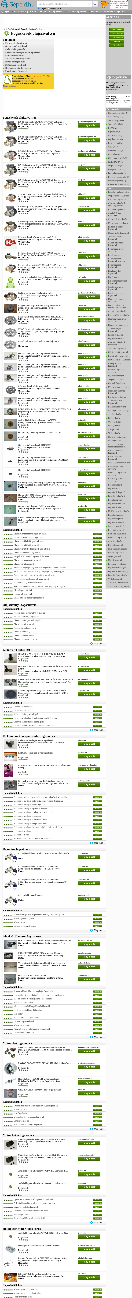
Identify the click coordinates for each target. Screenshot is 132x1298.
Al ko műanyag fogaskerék (114, 330)
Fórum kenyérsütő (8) (117, 173)
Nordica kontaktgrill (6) (118, 113)
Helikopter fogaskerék (23, 1297)
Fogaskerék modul (116, 515)
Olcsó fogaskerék (115, 277)
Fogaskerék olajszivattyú (25, 11)
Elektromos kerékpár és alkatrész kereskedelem (33, 812)
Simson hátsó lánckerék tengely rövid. (29, 1218)
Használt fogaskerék (116, 383)
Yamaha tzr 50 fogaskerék (119, 586)
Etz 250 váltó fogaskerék (118, 315)
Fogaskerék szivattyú (117, 407)
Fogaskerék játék (115, 485)
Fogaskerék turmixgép (117, 575)
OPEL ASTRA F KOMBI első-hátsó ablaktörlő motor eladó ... (45, 941)
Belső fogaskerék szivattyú (115, 250)
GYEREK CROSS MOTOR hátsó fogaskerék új (39, 1090)
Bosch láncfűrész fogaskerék (115, 458)
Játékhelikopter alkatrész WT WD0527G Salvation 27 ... (43, 1183)
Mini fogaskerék (115, 541)
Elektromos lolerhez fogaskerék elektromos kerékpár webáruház (40, 797)
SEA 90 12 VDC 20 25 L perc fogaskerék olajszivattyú (42, 194)
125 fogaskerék (114, 414)
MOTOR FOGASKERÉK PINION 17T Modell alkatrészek (44, 1063)
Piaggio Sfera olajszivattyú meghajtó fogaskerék (39, 305)
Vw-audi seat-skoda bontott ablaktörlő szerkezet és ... (41, 963)
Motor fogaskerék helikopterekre (27, 1293)
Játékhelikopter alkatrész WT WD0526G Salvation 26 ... (43, 1233)
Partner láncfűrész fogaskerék (115, 451)
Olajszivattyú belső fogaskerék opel (28, 541)
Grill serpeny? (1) (115, 117)
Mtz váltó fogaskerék (117, 311)
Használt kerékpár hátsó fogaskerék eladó (31, 1211)
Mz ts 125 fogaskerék (117, 437)
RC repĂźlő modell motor (30, 895)
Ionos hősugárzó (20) (117, 181)
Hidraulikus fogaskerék (118, 325)
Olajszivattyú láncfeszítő (24, 635)
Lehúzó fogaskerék (116, 552)
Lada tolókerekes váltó (23, 707)
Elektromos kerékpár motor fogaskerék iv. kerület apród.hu (38, 801)
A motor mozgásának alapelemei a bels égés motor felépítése (39, 915)
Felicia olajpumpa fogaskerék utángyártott (31, 579)
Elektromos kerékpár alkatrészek (27, 816)
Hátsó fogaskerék (21, 1214)
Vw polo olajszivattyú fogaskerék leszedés (31, 556)
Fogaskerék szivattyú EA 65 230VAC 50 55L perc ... (41, 253)
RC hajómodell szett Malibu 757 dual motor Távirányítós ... (44, 853)
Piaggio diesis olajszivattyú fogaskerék (30, 613)
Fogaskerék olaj (114, 507)
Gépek (6, 11)
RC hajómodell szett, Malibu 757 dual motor (38, 866)
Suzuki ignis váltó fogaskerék (115, 288)
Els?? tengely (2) (115, 128)
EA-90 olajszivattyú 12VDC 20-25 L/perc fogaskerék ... (42, 151)
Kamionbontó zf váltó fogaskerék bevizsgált (32, 1029)
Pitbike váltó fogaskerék (118, 352)
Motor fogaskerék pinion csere (26, 1289)
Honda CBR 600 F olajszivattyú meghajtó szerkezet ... (42, 495)
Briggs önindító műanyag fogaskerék (29, 598)
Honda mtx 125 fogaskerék (114, 272)
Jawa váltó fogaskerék (117, 348)
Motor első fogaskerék (15, 62)
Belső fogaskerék (115, 255)
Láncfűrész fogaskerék (117, 397)
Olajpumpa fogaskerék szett (25, 639)
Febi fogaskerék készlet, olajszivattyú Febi (37, 237)
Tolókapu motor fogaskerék (114, 238)
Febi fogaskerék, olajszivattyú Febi (33, 386)
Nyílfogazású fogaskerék (118, 511)
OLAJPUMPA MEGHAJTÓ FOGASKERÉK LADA (41, 654)
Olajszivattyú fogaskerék (51, 11)
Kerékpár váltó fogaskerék (114, 364)
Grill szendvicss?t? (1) (117, 158)
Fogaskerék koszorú (116, 504)
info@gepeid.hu (9, 85)
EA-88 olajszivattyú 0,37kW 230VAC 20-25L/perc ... (41, 137)
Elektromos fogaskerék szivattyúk (28, 583)
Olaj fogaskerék (114, 556)
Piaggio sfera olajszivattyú (25, 628)
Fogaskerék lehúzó (116, 522)
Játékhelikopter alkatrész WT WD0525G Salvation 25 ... (43, 1171)
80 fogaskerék (114, 425)
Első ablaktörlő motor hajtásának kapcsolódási (33, 999)
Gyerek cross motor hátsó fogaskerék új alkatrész (34, 1199)
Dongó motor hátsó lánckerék (26, 1207)
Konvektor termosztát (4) (118, 184)
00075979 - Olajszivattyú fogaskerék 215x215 (38, 364)
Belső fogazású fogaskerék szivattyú (116, 260)
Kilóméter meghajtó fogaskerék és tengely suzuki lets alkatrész (40, 568)
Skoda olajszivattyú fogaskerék (27, 616)
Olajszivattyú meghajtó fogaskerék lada (30, 534)
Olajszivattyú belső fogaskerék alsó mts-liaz (32, 549)
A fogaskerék (113, 429)
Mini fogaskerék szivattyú (119, 463)
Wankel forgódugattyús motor (26, 1017)
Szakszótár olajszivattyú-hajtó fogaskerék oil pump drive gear (39, 586)
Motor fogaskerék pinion (24, 918)
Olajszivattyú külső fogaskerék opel (28, 545)
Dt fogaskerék (114, 418)
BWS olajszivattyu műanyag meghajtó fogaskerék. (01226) (44, 482)
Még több (98, 643)
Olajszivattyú (13, 29)
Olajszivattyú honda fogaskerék (27, 552)
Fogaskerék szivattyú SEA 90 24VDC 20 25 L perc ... (41, 265)
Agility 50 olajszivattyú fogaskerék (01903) (37, 420)
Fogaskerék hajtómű (116, 492)
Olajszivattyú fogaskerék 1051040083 (34, 445)
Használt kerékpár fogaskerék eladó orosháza (32, 838)
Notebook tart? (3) (115, 150)
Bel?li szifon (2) (115, 143)
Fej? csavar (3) (114, 132)
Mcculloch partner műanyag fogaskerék (116, 445)
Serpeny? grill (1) (115, 124)
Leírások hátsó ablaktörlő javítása (28, 1010)
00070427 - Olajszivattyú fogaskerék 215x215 (38, 375)
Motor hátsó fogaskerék (15, 65)
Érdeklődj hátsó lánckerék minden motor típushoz (34, 1203)
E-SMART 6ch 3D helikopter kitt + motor (36, 1274)
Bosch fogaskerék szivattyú (115, 480)
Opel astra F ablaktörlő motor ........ (34, 975)
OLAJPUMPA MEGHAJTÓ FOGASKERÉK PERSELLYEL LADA (45, 667)
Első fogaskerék (20, 1113)
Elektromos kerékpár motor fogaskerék (108, 11)
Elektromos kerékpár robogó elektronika (30, 823)
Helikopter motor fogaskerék (18, 68)
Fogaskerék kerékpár (117, 496)
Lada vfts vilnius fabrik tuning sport (29, 722)
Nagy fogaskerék (115, 560)
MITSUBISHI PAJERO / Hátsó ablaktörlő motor (40, 953)
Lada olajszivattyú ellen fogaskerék (28, 537)
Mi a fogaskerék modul (117, 549)
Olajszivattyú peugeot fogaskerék (27, 560)
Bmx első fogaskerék (117, 534)
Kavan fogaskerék (115, 545)
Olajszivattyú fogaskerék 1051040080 (34, 457)
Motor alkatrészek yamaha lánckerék (29, 1117)
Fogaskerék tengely (116, 376)
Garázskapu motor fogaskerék (115, 244)
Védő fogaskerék (115, 579)
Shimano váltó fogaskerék (119, 360)
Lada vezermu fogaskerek (24, 1033)
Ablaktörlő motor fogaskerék (18, 59)
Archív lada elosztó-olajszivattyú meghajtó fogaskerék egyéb (39, 571)
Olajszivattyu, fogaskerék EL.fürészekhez (36, 506)
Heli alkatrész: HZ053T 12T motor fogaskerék (38, 1079)
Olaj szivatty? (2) (115, 166)
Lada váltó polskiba (22, 710)
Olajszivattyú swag (22, 632)
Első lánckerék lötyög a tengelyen (28, 1124)
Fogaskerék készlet (116, 338)
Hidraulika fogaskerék (117, 537)
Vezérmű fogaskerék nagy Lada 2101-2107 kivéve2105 (42, 691)
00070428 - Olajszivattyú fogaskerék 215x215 (38, 398)
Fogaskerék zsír (114, 488)
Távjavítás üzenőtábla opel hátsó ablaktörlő (32, 1006)
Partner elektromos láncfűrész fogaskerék (117, 306)
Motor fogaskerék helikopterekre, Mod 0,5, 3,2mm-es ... (42, 1139)
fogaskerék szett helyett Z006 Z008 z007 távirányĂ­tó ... (42, 1258)
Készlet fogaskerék (116, 335)
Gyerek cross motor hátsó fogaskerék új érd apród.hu (36, 1106)
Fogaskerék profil (115, 519)
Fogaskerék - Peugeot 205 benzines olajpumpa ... (39, 341)
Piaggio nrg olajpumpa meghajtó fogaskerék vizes (34, 575)
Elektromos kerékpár (22, 831)
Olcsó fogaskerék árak (23, 590)
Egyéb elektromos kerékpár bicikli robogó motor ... (40, 781)
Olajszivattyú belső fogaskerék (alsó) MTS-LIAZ (39, 432)
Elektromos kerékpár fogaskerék (117, 343)
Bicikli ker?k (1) (115, 154)
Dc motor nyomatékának (24, 1021)
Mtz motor (18, 1014)
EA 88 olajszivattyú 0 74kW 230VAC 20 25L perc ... (40, 165)
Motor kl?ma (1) (115, 135)
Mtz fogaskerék (114, 441)
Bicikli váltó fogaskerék (118, 356)
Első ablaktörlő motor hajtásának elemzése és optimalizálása (39, 995)
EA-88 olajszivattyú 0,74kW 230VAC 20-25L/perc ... (41, 122)
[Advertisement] (50, 21)
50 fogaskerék (114, 433)
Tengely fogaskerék (116, 379)
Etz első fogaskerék (116, 530)
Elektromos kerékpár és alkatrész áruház (30, 820)
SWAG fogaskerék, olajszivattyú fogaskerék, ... (39, 329)
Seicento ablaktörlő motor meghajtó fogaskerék (33, 991)
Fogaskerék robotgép (117, 568)
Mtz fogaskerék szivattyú (118, 410)
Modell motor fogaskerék (16, 71)
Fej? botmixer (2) (115, 139)
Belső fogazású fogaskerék (114, 266)
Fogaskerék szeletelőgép (118, 571)
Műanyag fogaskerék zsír (118, 387)
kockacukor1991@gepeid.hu (24, 81)
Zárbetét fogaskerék (116, 526)
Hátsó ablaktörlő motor (23, 1002)
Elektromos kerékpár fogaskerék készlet (30, 808)
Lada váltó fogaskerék (76, 11)
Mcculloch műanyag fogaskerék (116, 392)
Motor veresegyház (22, 1025)
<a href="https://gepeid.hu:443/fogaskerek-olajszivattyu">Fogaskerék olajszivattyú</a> (118, 100)
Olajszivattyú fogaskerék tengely (27, 620)
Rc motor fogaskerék (14, 55)
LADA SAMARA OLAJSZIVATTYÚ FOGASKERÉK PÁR (44, 409)
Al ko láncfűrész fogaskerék (115, 402)
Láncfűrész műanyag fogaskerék (117, 294)
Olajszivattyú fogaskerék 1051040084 (34, 470)
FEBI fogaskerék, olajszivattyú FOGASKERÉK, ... (40, 317)
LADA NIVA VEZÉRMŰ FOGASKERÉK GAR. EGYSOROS (45, 680)
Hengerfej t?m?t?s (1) (117, 169)
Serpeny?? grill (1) (116, 120)
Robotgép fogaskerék (117, 564)
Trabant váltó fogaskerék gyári (26, 714)
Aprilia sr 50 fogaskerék (118, 583)
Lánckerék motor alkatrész (25, 926)
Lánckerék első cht (21, 1121)
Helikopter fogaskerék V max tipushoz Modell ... (39, 1245)
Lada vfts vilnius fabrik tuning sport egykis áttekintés (36, 718)
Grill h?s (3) (113, 147)
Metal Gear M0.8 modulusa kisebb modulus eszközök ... (43, 1047)
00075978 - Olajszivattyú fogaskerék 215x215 (38, 353)
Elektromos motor (21, 835)
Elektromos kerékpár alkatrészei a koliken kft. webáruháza (38, 827)
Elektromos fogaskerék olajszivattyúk (35, 293)
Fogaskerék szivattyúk (23, 594)
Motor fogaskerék (21, 922)
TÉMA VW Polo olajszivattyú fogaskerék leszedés (40, 277)
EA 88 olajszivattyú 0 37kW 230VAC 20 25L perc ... (40, 180)
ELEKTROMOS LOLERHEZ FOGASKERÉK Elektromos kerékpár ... (44, 766)
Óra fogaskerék (114, 422)
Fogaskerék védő (115, 500)
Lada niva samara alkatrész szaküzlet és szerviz (33, 725)
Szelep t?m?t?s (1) (115, 162)
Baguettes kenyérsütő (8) (118, 177)
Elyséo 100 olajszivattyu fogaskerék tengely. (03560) (41, 518)
